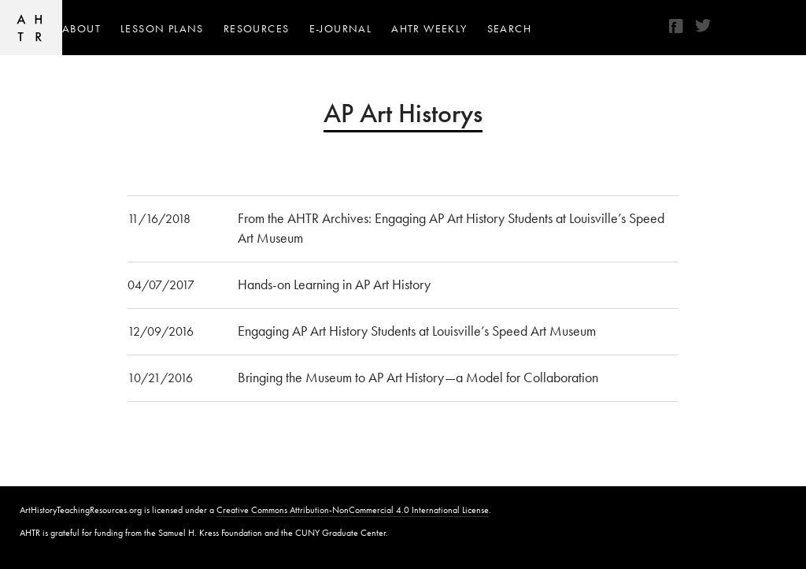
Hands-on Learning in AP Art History (334, 284)
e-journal (340, 28)
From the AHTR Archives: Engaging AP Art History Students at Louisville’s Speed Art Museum (451, 228)
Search (509, 28)
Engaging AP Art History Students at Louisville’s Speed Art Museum (417, 331)
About (81, 28)
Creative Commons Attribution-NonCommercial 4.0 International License (352, 510)
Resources (257, 28)
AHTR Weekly (429, 28)
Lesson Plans (162, 28)
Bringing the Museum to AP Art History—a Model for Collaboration (418, 377)
